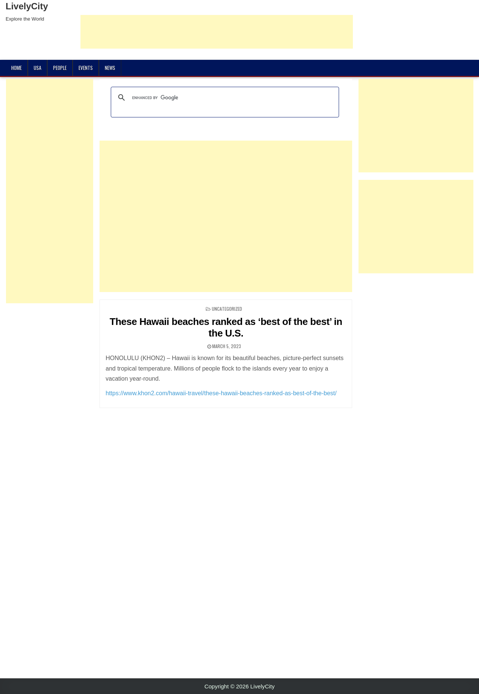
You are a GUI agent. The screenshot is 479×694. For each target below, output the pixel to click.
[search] (223, 97)
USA (37, 67)
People (60, 67)
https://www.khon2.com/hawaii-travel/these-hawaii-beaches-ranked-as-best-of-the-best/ (221, 393)
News (110, 67)
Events (86, 67)
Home (16, 67)
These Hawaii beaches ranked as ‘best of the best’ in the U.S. (226, 327)
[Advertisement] (216, 32)
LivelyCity (27, 6)
